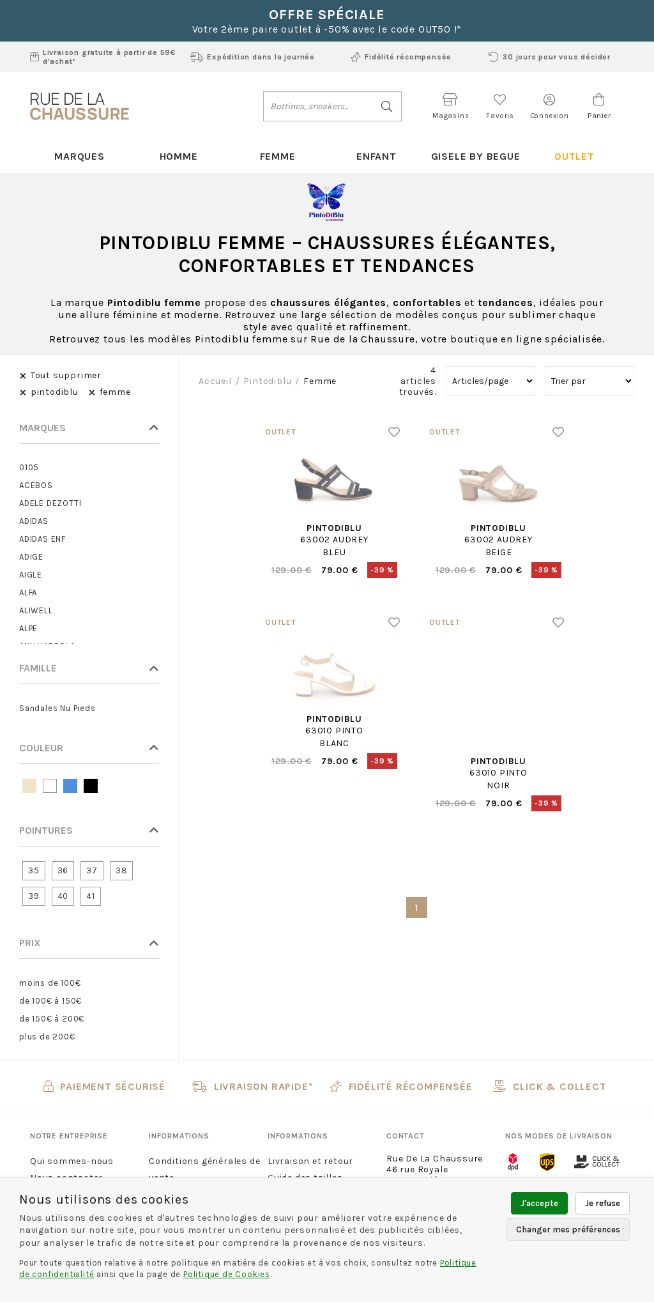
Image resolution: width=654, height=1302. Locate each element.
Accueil (215, 381)
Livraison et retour (310, 1161)
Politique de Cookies (226, 1274)
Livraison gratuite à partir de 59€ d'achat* (103, 57)
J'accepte (539, 1203)
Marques (79, 156)
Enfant (376, 156)
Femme (278, 156)
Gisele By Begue (476, 156)
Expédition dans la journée (252, 57)
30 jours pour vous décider (550, 57)
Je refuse (602, 1203)
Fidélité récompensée (401, 57)
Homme (179, 156)
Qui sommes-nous (72, 1161)
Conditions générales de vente (204, 1169)
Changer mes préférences (568, 1229)
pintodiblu (267, 381)
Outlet (574, 156)
